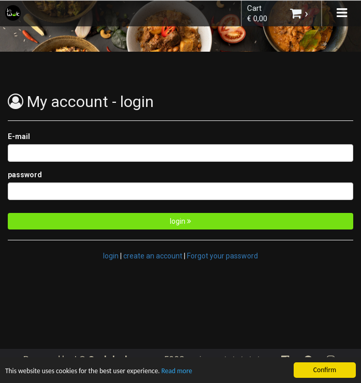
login (180, 221)
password (25, 175)
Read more (178, 371)
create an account (152, 256)
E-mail (19, 136)
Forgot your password (222, 256)
